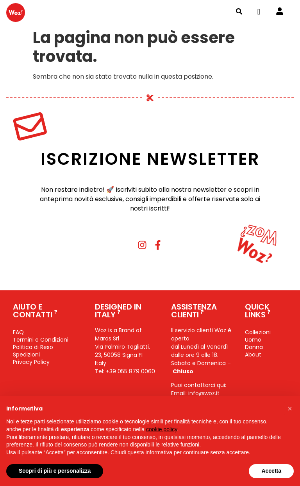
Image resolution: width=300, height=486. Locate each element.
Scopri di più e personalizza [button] (55, 471)
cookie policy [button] (161, 429)
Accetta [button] (271, 471)
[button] (290, 408)
